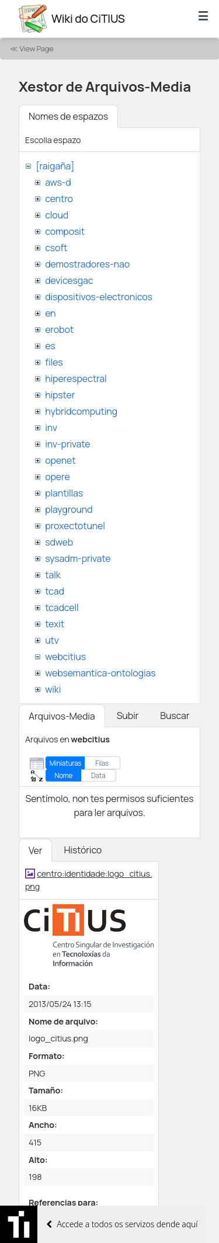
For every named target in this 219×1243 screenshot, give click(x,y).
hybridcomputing (81, 411)
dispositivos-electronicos (98, 296)
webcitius (65, 656)
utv (52, 640)
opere (57, 476)
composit (65, 231)
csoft (56, 247)
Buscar (174, 715)
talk (52, 574)
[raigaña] (55, 165)
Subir (128, 715)
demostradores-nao (87, 264)
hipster (60, 394)
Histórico (83, 849)
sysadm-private (77, 558)
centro (59, 198)
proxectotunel (75, 525)
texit (54, 623)
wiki (53, 689)
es (50, 345)
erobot (59, 329)
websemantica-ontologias (100, 672)
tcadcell (61, 607)
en (50, 313)
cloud (56, 215)
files (53, 362)
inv (51, 427)
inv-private (67, 444)
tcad (54, 591)
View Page (36, 48)
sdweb (59, 542)
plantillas (64, 493)
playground (68, 509)
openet (60, 460)
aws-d (58, 182)
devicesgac (69, 280)
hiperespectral (75, 378)
